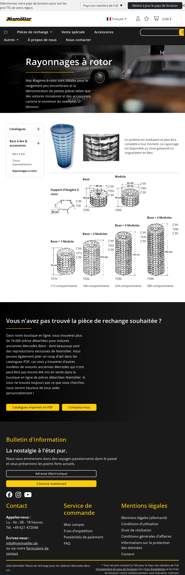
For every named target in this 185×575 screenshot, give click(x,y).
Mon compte (74, 524)
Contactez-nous (79, 407)
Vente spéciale (73, 32)
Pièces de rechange (33, 32)
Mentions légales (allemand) (144, 517)
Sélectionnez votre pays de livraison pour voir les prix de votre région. (33, 5)
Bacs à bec (18, 154)
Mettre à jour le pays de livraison (155, 5)
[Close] (183, 5)
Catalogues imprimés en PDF (32, 407)
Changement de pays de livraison (116, 569)
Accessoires (104, 32)
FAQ (67, 543)
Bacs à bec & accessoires (18, 143)
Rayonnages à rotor (24, 171)
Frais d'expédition (78, 531)
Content (127, 554)
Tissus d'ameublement (22, 162)
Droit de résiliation (136, 530)
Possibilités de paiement (83, 537)
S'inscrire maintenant (51, 484)
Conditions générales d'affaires (146, 536)
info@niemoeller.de (22, 543)
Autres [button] (10, 40)
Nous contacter (78, 40)
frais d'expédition (154, 569)
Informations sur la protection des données (145, 545)
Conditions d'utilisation (139, 524)
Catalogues (18, 129)
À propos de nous (42, 40)
